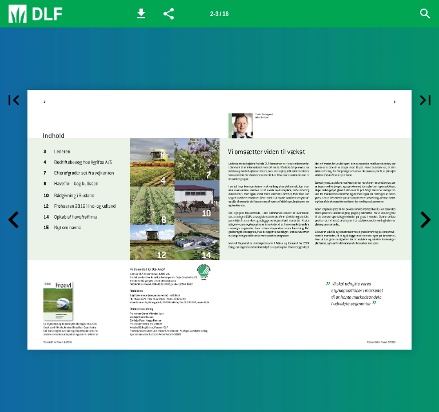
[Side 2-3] (219, 13)
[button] (141, 13)
